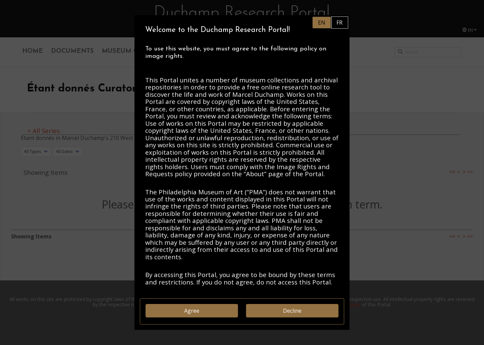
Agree (191, 310)
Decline (292, 310)
